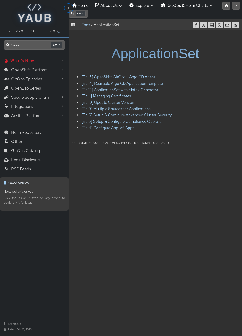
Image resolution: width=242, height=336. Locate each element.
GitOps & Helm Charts (187, 5)
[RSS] (236, 25)
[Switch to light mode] (226, 6)
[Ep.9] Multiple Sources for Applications (116, 108)
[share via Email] (228, 25)
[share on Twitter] (204, 25)
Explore (141, 5)
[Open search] (34, 45)
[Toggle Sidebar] (68, 8)
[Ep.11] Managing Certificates (106, 96)
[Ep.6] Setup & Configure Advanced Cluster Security (126, 115)
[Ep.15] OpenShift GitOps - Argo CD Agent (118, 77)
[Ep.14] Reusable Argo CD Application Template (122, 83)
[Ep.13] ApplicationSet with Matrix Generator (119, 89)
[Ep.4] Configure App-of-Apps (107, 127)
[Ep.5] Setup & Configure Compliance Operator (122, 121)
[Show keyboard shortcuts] (236, 6)
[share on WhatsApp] (220, 25)
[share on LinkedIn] (212, 25)
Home (80, 5)
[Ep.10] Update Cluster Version (107, 102)
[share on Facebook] (196, 25)
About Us (109, 5)
